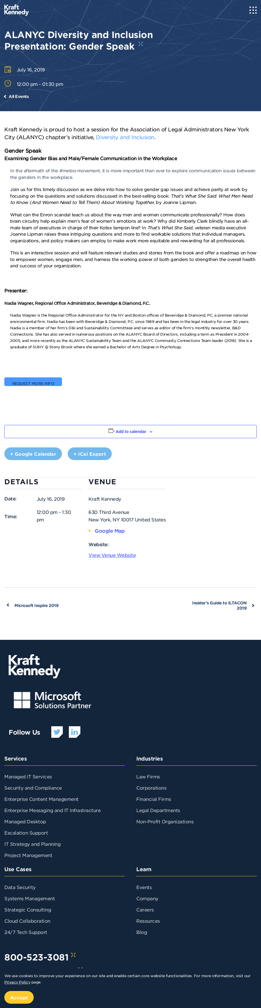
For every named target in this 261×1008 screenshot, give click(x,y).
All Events (19, 96)
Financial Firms (153, 799)
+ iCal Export (89, 454)
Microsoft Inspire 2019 (36, 605)
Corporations (151, 787)
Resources (148, 921)
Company (147, 898)
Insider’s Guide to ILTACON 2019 (219, 605)
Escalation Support (26, 832)
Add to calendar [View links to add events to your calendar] (131, 431)
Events (144, 887)
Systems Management (29, 898)
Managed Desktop (25, 821)
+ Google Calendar (33, 454)
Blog (141, 932)
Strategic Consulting (27, 909)
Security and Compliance (33, 787)
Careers (145, 909)
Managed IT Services (28, 776)
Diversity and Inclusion (125, 137)
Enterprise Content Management (41, 799)
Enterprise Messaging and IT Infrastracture (52, 810)
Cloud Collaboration (27, 921)
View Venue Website (112, 555)
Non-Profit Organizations (164, 821)
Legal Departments (158, 810)
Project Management (28, 855)
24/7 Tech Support (25, 932)
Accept (19, 997)
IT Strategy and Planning (32, 844)
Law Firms (148, 776)
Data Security (20, 887)
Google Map (109, 531)
